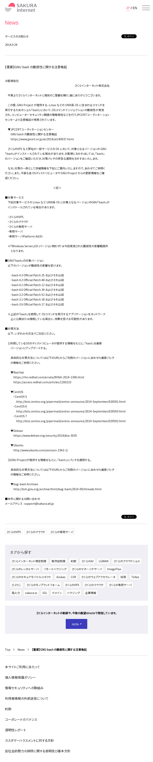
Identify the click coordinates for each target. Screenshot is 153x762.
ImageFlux (114, 569)
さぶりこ (16, 585)
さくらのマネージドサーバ (87, 569)
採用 (123, 577)
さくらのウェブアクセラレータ (98, 577)
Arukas (61, 577)
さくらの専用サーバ (61, 532)
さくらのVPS (14, 532)
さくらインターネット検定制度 (29, 561)
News (21, 649)
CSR (73, 577)
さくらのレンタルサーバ (25, 569)
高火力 (16, 593)
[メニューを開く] (146, 8)
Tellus (135, 577)
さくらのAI (87, 561)
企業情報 (90, 593)
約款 (73, 561)
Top (7, 649)
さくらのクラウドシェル (127, 561)
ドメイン (57, 593)
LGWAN (103, 561)
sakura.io (31, 593)
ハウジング (73, 593)
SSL (44, 593)
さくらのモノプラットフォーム (43, 585)
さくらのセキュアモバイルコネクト (31, 577)
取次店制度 (59, 561)
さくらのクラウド (35, 532)
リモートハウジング (55, 569)
